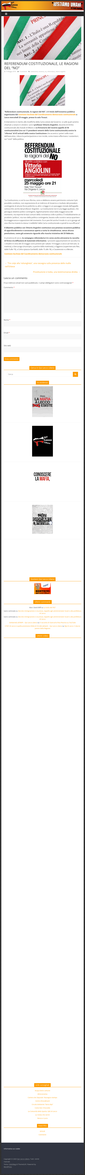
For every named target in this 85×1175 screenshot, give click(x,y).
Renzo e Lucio (42, 1118)
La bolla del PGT (50, 607)
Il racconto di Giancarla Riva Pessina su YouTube (58, 622)
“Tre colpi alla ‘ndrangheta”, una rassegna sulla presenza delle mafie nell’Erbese (38, 265)
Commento (9, 287)
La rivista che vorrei (42, 1115)
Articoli (42, 1131)
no (45, 71)
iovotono (41, 71)
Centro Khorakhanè (42, 1101)
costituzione (34, 71)
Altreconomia (42, 1094)
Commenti (42, 1135)
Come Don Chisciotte (42, 1108)
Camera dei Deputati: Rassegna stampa (42, 1097)
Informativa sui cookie (12, 1149)
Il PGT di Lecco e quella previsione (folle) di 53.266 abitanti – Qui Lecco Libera (33, 626)
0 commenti (22, 71)
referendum (51, 71)
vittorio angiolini (60, 71)
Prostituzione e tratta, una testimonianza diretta (56, 272)
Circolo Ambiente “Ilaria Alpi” (42, 1104)
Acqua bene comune (42, 1091)
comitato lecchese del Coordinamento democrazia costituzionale (47, 114)
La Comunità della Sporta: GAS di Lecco (42, 1111)
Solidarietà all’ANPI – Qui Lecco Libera (23, 622)
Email (7, 333)
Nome (7, 320)
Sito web (7, 345)
